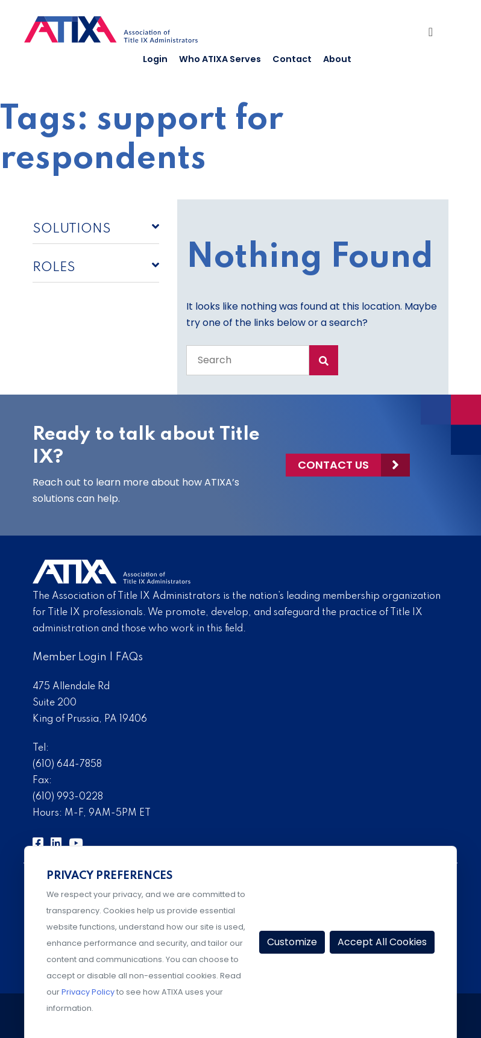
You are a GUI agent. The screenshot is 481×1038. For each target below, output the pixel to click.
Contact (292, 59)
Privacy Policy (88, 992)
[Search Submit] (323, 360)
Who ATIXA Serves (220, 59)
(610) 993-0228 (68, 797)
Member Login (70, 657)
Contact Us (333, 464)
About (337, 59)
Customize (292, 942)
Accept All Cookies (382, 942)
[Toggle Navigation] (435, 34)
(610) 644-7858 (67, 764)
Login (155, 59)
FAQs (129, 657)
